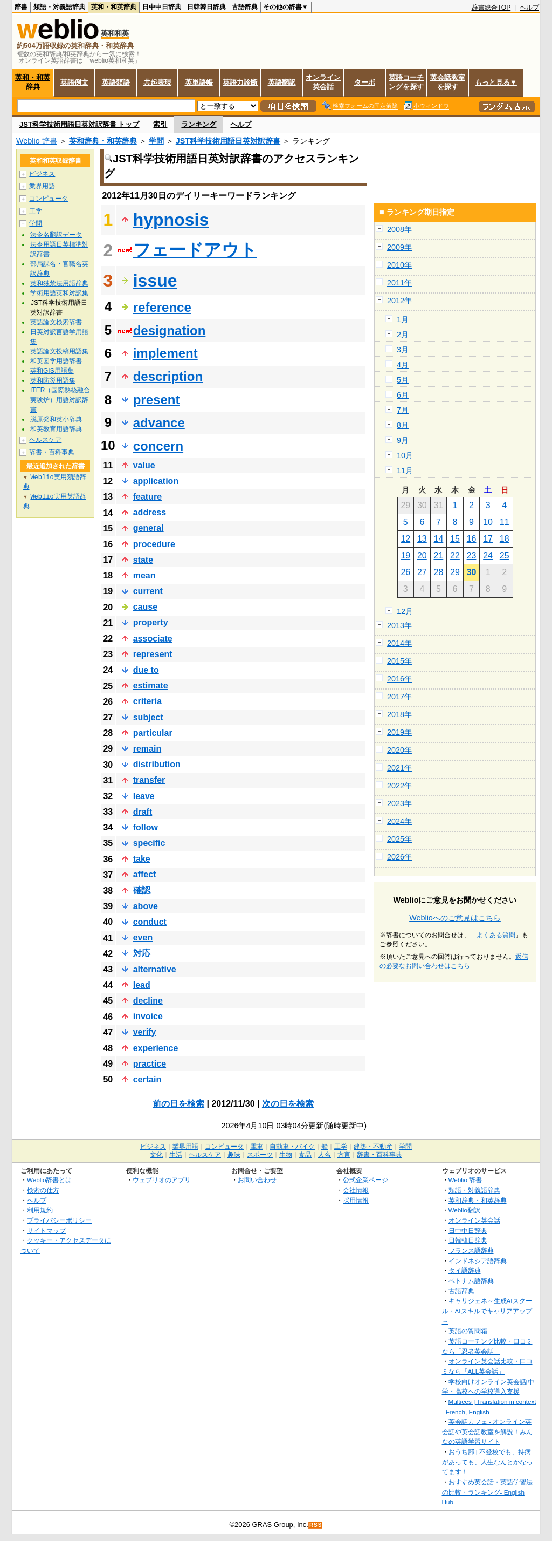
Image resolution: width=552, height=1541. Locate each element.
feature (147, 496)
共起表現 (157, 82)
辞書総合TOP (491, 7)
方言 (343, 1154)
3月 (403, 349)
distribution (157, 764)
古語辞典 (245, 7)
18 (504, 538)
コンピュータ (48, 198)
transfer (149, 780)
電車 (256, 1146)
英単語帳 (199, 82)
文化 (156, 1154)
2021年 (399, 767)
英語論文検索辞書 (56, 322)
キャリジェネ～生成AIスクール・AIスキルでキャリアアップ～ (487, 1310)
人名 (324, 1154)
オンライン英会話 (323, 82)
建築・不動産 (373, 1146)
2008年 (399, 229)
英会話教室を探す (447, 82)
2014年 (399, 643)
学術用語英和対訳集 (59, 293)
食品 (305, 1154)
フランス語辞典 (471, 1250)
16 (472, 538)
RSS (315, 1525)
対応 (141, 953)
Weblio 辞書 (36, 141)
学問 (156, 141)
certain (147, 1079)
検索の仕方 (43, 1190)
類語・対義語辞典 (59, 7)
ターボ (364, 82)
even (143, 937)
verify (144, 1032)
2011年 (399, 282)
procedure (154, 544)
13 (422, 538)
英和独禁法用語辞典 (59, 283)
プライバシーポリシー (59, 1220)
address (149, 512)
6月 (403, 395)
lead (141, 985)
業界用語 (42, 186)
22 (455, 555)
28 (439, 572)
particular (152, 733)
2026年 (399, 857)
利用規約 (40, 1209)
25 (504, 555)
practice (149, 1063)
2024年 (399, 821)
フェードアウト (195, 250)
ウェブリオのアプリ (162, 1179)
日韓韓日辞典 (206, 7)
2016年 (399, 678)
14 (439, 538)
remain (147, 748)
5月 (403, 380)
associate (152, 638)
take (141, 858)
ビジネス (42, 174)
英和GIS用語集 (52, 370)
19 (405, 555)
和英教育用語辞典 (56, 429)
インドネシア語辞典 (477, 1260)
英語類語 (116, 82)
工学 (35, 211)
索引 (160, 124)
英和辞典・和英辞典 (103, 141)
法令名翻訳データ (56, 234)
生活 (175, 1154)
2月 (403, 334)
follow (145, 827)
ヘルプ (529, 7)
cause (145, 606)
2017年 (399, 696)
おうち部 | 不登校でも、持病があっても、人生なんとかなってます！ (487, 1461)
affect (144, 874)
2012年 (399, 300)
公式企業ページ (365, 1179)
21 (439, 555)
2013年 (399, 625)
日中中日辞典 (161, 7)
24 (488, 555)
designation (169, 330)
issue (155, 280)
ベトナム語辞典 (471, 1280)
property (150, 622)
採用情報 (356, 1200)
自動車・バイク (292, 1146)
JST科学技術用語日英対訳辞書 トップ (79, 124)
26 (405, 572)
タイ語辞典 (464, 1270)
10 (488, 522)
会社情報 (356, 1190)
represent (152, 654)
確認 (141, 890)
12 (405, 538)
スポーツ (260, 1154)
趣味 (233, 1154)
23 (472, 555)
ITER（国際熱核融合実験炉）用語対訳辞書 (60, 399)
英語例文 (74, 82)
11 (504, 522)
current (148, 591)
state (143, 559)
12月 (405, 611)
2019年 (399, 732)
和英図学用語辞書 (56, 361)
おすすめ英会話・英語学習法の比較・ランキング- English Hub (487, 1491)
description (168, 376)
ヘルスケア (45, 440)
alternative (154, 969)
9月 (403, 440)
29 (455, 572)
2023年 (399, 803)
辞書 (21, 7)
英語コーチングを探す (406, 82)
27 (422, 572)
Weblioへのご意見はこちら (455, 917)
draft (143, 811)
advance (159, 422)
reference (162, 307)
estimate (150, 685)
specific (149, 843)
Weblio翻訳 (464, 1209)
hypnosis (171, 219)
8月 (403, 425)
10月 (405, 455)
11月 (405, 470)
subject (148, 717)
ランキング (198, 124)
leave (144, 796)
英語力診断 (240, 82)
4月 (403, 364)
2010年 (399, 265)
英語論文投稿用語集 (59, 351)
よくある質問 (496, 935)
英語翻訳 (282, 82)
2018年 (399, 714)
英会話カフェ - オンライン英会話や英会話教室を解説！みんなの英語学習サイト (487, 1431)
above (145, 906)
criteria (147, 701)
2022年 (399, 785)
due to (146, 669)
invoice (148, 1016)
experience (155, 1048)
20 (422, 555)
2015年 (399, 661)
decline (148, 1000)
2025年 (399, 839)
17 (488, 538)
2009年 (399, 247)
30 (472, 572)
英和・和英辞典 (113, 7)
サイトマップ (46, 1230)
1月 (403, 319)
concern (158, 446)
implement (165, 353)
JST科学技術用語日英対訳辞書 (228, 141)
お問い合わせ (257, 1179)
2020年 (399, 750)
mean (144, 575)
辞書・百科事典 (51, 452)
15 (455, 538)
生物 (285, 1154)
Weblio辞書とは (49, 1179)
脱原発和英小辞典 (56, 419)
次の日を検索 (288, 1103)
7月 (403, 410)
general (148, 528)
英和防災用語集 (52, 380)
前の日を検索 (178, 1103)
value (144, 465)
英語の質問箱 (467, 1330)
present (156, 399)
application (155, 481)
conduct (150, 921)
